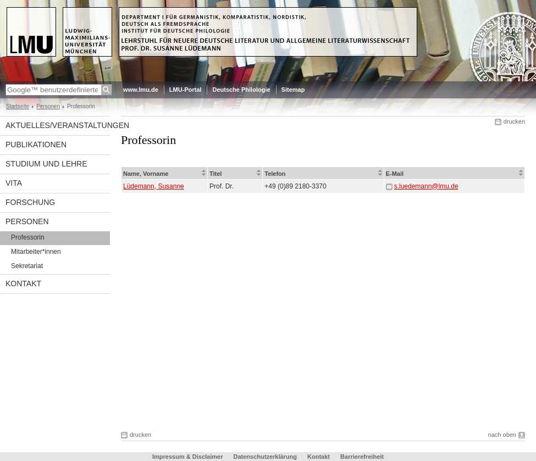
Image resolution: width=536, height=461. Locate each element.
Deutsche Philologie (241, 89)
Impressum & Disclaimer (187, 456)
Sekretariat (27, 266)
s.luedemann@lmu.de (426, 186)
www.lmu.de (140, 89)
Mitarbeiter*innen (36, 252)
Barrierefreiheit (362, 456)
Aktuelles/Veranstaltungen (57, 125)
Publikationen (36, 144)
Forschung (30, 202)
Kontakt (23, 283)
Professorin (28, 237)
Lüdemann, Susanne (153, 186)
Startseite (17, 106)
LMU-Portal (185, 89)
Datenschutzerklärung (265, 456)
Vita (13, 183)
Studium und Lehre (46, 163)
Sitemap (293, 89)
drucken (514, 121)
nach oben (502, 434)
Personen (48, 106)
